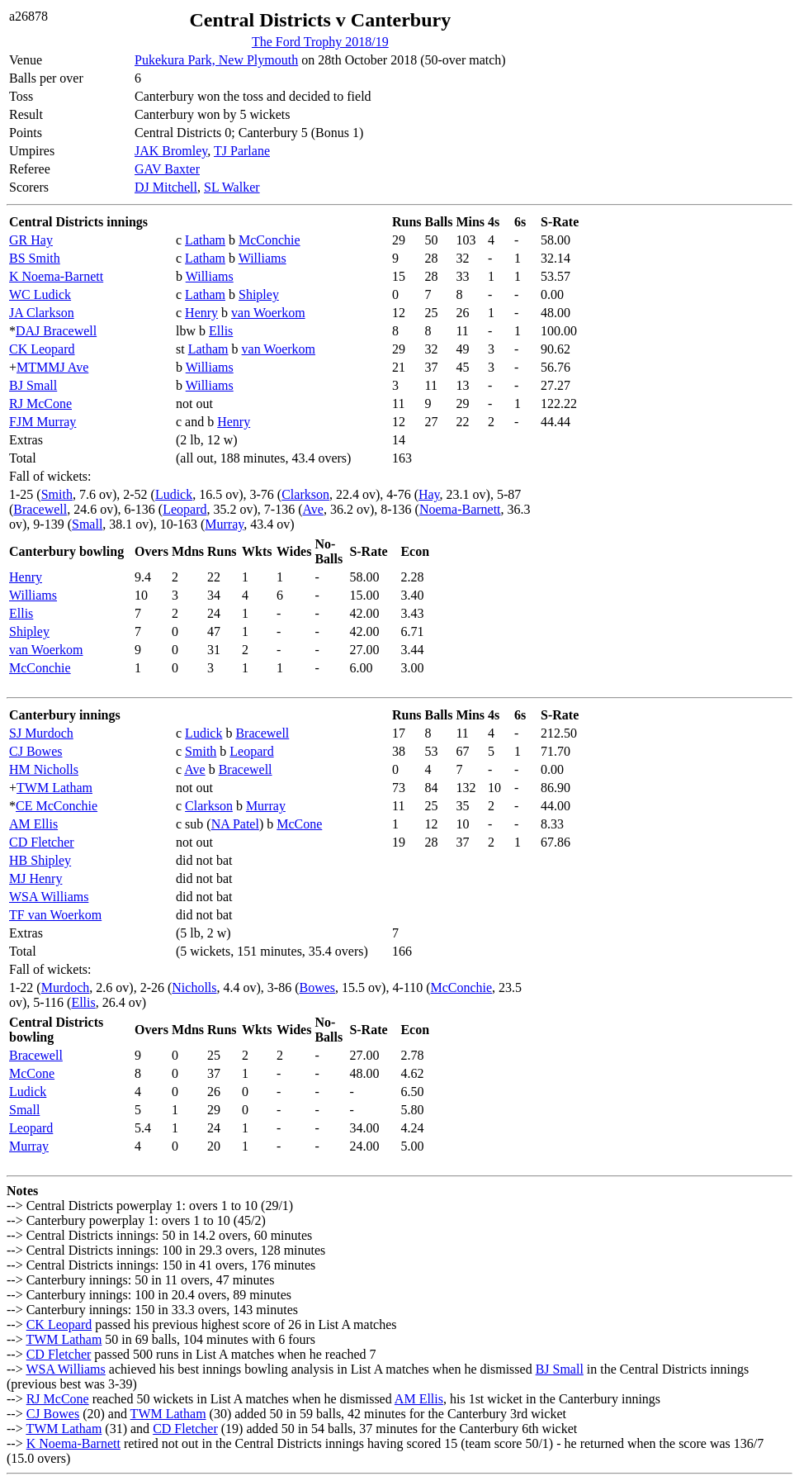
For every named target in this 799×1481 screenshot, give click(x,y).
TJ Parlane (242, 151)
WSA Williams (48, 897)
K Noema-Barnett (56, 276)
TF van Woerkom (55, 915)
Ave (312, 509)
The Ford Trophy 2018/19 (320, 42)
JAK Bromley (171, 151)
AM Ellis (33, 824)
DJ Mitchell (166, 187)
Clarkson (305, 494)
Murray (224, 524)
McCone (299, 824)
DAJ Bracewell (56, 331)
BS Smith (34, 258)
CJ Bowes (35, 751)
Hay (429, 494)
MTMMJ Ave (52, 367)
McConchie (269, 240)
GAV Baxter (167, 169)
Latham (205, 240)
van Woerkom (268, 313)
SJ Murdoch (41, 733)
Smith (57, 494)
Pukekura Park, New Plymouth (216, 60)
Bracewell (40, 509)
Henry (201, 313)
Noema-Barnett (460, 509)
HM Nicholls (43, 769)
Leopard (184, 509)
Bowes (318, 987)
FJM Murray (42, 422)
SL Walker (232, 187)
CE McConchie (56, 806)
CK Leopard (42, 349)
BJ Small (33, 385)
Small (87, 524)
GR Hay (31, 240)
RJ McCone (40, 403)
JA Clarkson (41, 313)
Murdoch (65, 987)
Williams (262, 258)
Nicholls (194, 987)
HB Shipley (40, 860)
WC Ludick (40, 294)
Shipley (259, 294)
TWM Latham (54, 788)
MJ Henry (35, 878)
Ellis (221, 331)
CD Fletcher (41, 842)
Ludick (173, 494)
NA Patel (235, 824)
